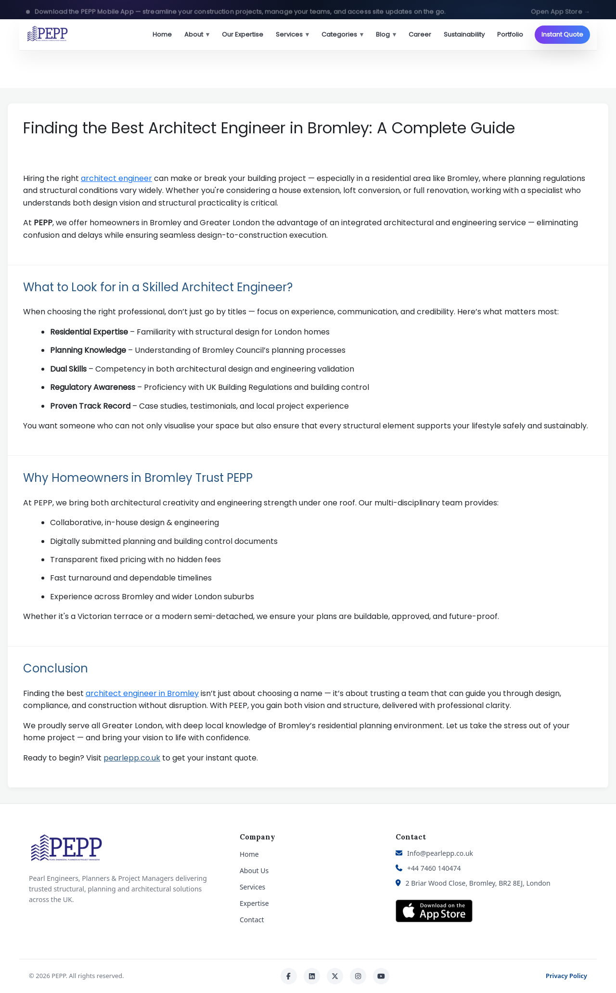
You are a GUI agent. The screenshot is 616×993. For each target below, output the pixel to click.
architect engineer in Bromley (142, 693)
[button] (308, 9)
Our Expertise (242, 34)
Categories (342, 34)
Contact (252, 919)
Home (162, 34)
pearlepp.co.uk (131, 757)
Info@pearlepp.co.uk (440, 853)
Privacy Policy (566, 975)
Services (292, 34)
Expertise (254, 903)
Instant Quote (562, 34)
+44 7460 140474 (434, 868)
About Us (254, 870)
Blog (386, 34)
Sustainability (464, 34)
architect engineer (116, 178)
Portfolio (510, 34)
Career (420, 34)
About (196, 34)
